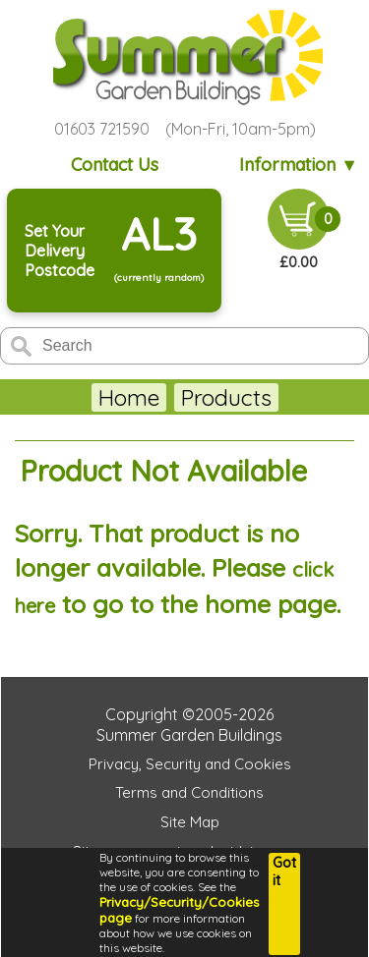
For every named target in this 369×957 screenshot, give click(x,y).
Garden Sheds (190, 397)
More (308, 397)
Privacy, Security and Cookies (190, 764)
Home (66, 397)
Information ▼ (298, 164)
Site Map (189, 822)
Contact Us (114, 164)
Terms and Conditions (189, 792)
